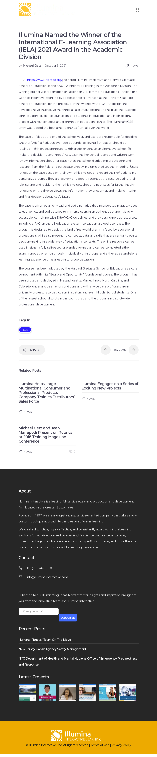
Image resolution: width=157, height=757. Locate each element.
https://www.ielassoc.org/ (44, 80)
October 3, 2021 (55, 65)
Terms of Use (100, 745)
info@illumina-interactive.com (47, 577)
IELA (25, 329)
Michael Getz (32, 65)
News (134, 65)
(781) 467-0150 (42, 568)
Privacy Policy (121, 745)
